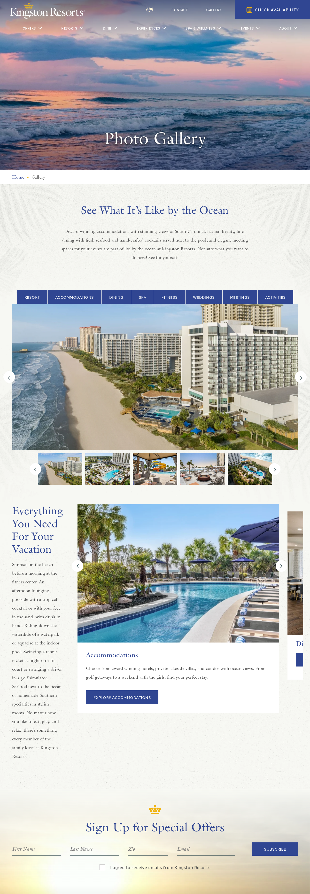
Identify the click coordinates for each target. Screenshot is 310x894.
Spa (143, 297)
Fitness (170, 297)
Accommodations (74, 297)
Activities (275, 297)
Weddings (204, 297)
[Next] (301, 377)
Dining (116, 297)
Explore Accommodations (122, 697)
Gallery (218, 9)
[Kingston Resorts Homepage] (47, 11)
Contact (192, 9)
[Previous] (9, 377)
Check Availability (272, 10)
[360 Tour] (171, 9)
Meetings (240, 297)
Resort (32, 297)
